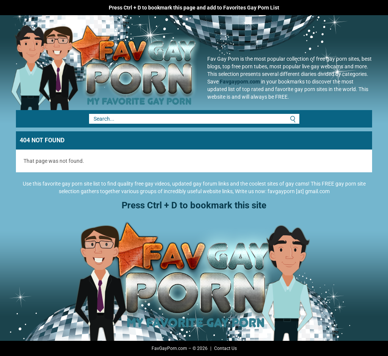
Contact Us (225, 348)
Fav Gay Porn (101, 62)
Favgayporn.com (240, 82)
